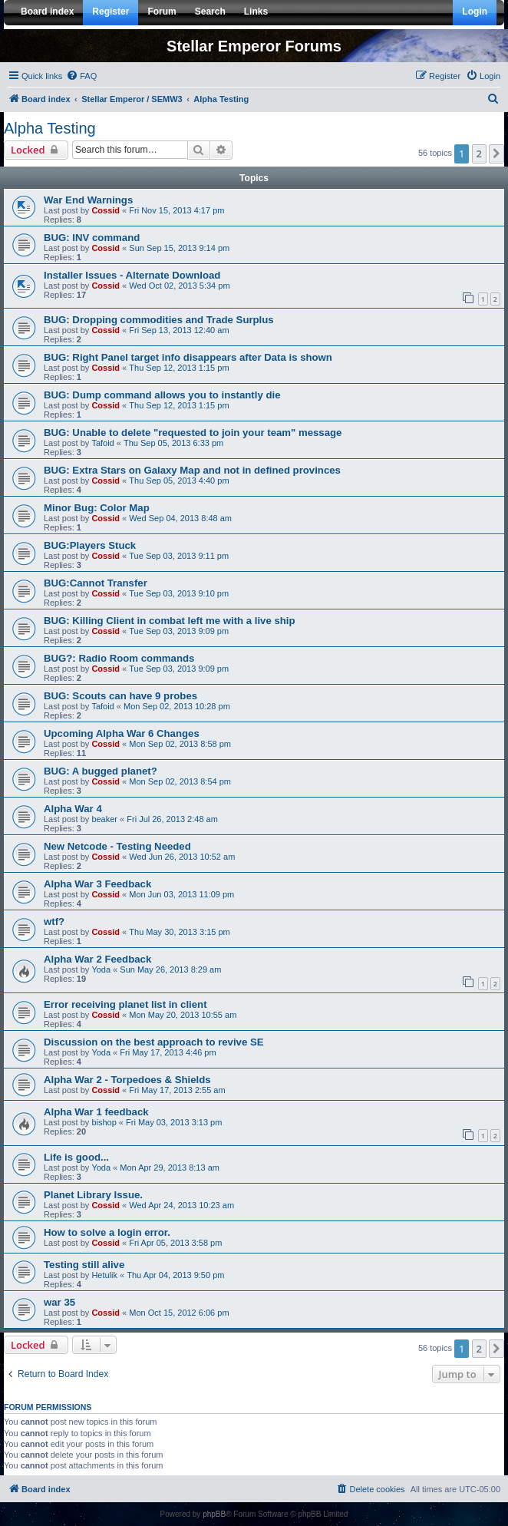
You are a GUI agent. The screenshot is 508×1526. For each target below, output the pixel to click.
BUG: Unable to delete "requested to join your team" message (192, 432)
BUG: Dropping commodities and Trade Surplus (159, 319)
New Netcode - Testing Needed (117, 846)
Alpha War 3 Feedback (97, 884)
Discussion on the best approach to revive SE (154, 1042)
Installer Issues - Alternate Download (132, 275)
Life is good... (76, 1157)
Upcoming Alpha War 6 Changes (122, 733)
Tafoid (102, 443)
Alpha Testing (50, 128)
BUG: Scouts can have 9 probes (120, 696)
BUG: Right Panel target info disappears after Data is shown (188, 357)
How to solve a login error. (107, 1232)
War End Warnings (88, 200)
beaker (104, 819)
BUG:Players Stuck (90, 545)
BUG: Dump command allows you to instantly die (162, 395)
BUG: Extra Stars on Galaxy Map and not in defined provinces (192, 470)
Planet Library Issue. (93, 1195)
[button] (496, 153)
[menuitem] (81, 76)
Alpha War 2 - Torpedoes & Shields (127, 1079)
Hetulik (104, 1275)
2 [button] (479, 153)
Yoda (101, 969)
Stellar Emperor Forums (254, 46)
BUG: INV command (92, 237)
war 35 (59, 1302)
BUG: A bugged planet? (100, 771)
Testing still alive (84, 1264)
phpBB (214, 1514)
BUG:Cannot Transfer (95, 583)
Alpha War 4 (73, 808)
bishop (103, 1122)
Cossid (105, 210)
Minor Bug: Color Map (97, 508)
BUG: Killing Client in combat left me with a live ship (169, 620)
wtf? (54, 921)
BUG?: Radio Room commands (119, 658)
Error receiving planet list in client (125, 1004)
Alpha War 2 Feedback (97, 959)
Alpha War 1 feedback (96, 1112)
